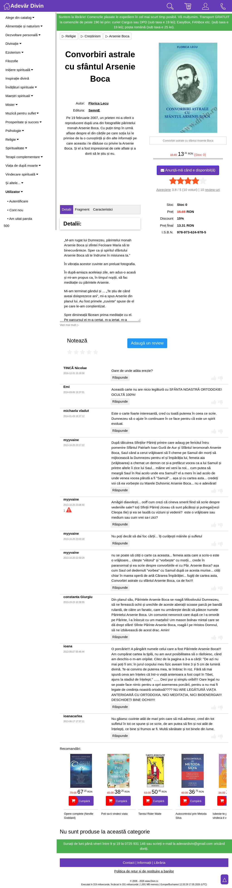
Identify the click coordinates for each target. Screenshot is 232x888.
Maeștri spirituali (19, 96)
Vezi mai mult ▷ (69, 325)
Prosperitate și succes (23, 122)
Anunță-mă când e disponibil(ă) (188, 170)
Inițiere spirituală (19, 70)
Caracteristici (103, 209)
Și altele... (14, 183)
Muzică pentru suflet (22, 113)
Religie (12, 139)
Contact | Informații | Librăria (144, 862)
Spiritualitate (16, 148)
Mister (11, 105)
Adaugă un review (147, 343)
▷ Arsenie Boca (118, 36)
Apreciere (164, 190)
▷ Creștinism (91, 36)
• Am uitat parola (19, 219)
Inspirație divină (17, 78)
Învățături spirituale (21, 87)
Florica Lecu (99, 103)
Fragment (82, 209)
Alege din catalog (19, 17)
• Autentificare (17, 201)
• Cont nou (15, 210)
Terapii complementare (24, 157)
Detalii (67, 209)
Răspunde (120, 377)
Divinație (13, 43)
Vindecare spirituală (21, 174)
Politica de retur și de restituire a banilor (144, 871)
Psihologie (14, 131)
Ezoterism (14, 52)
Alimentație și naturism (24, 26)
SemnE (94, 110)
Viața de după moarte (23, 165)
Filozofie (11, 61)
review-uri (212, 190)
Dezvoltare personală (23, 35)
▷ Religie (69, 36)
